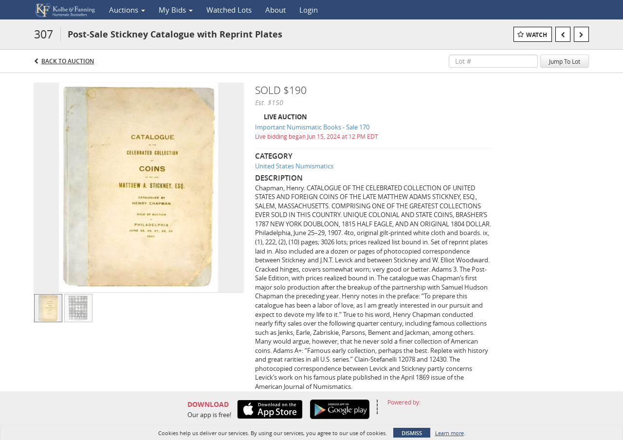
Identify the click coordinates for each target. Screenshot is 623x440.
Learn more (449, 433)
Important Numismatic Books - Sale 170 (312, 127)
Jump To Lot (564, 61)
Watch (536, 35)
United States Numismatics (294, 166)
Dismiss (412, 433)
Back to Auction (67, 61)
